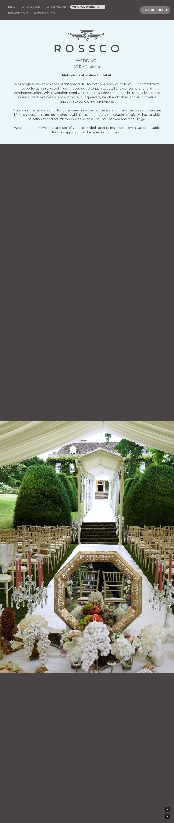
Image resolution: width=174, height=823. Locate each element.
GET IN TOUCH (155, 10)
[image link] (86, 41)
